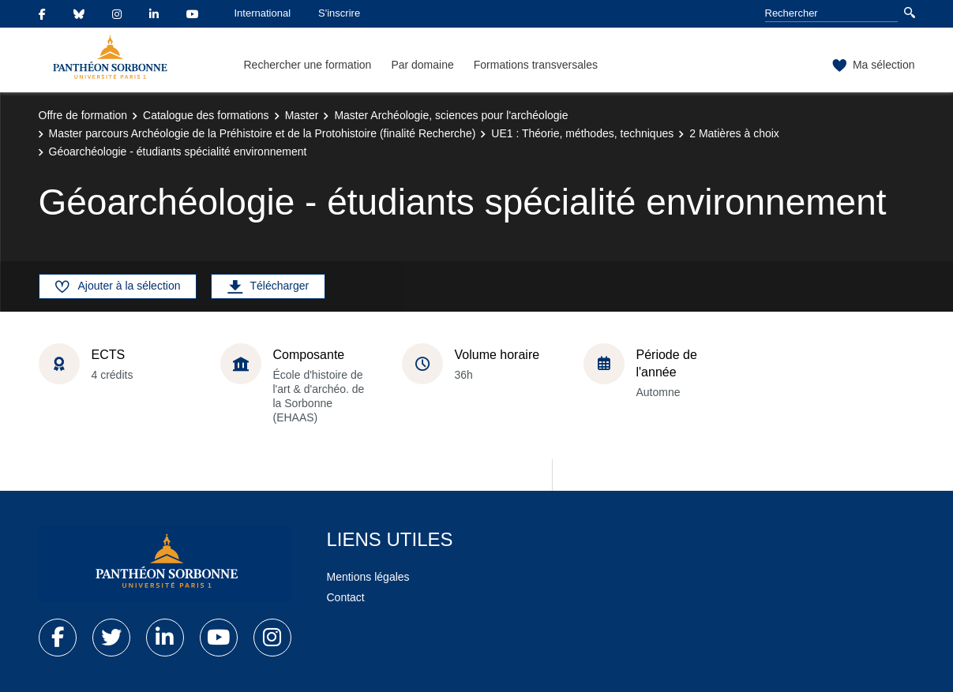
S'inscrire (339, 13)
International (262, 13)
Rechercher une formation (308, 64)
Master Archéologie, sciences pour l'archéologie (451, 115)
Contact (346, 597)
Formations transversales (536, 64)
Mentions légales (368, 576)
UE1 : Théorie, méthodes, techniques (582, 133)
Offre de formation (83, 115)
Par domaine (422, 64)
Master (302, 115)
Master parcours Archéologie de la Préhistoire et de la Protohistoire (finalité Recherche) (262, 133)
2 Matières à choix (734, 133)
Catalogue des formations (206, 115)
